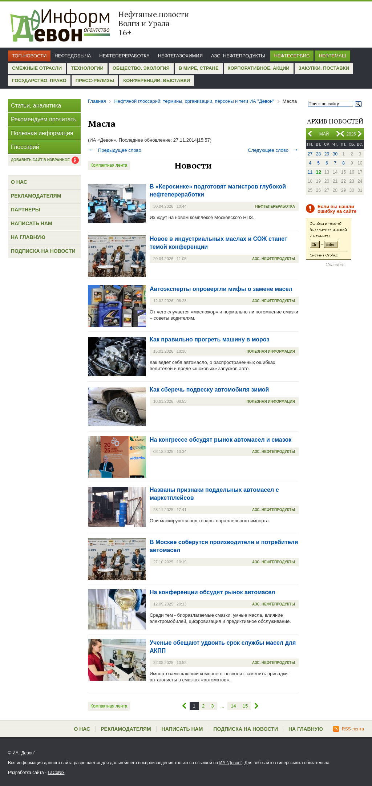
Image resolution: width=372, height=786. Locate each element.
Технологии (87, 68)
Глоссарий (25, 147)
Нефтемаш (332, 55)
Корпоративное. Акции (259, 68)
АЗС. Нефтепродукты (238, 55)
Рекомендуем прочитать (43, 119)
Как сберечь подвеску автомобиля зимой (209, 389)
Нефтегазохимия (180, 55)
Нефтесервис (292, 55)
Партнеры (25, 209)
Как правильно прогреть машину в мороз (209, 339)
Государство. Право (39, 80)
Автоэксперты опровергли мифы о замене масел (221, 289)
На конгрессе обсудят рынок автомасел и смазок (220, 440)
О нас (19, 182)
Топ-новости (29, 55)
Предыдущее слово (114, 150)
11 (310, 172)
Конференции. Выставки (156, 80)
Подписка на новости (43, 251)
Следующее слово (273, 150)
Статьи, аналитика (36, 105)
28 (318, 154)
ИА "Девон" (230, 762)
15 (245, 706)
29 (326, 154)
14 (233, 706)
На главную (28, 237)
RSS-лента (348, 729)
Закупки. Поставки (324, 68)
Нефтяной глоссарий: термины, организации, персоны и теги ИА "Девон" (194, 101)
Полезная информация (42, 133)
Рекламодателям (36, 196)
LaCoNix (56, 772)
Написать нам (31, 223)
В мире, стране (199, 68)
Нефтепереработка (124, 55)
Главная (97, 101)
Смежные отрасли (37, 68)
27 (310, 154)
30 (335, 154)
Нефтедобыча (72, 55)
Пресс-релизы (95, 80)
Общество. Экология (141, 68)
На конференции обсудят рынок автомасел (212, 592)
